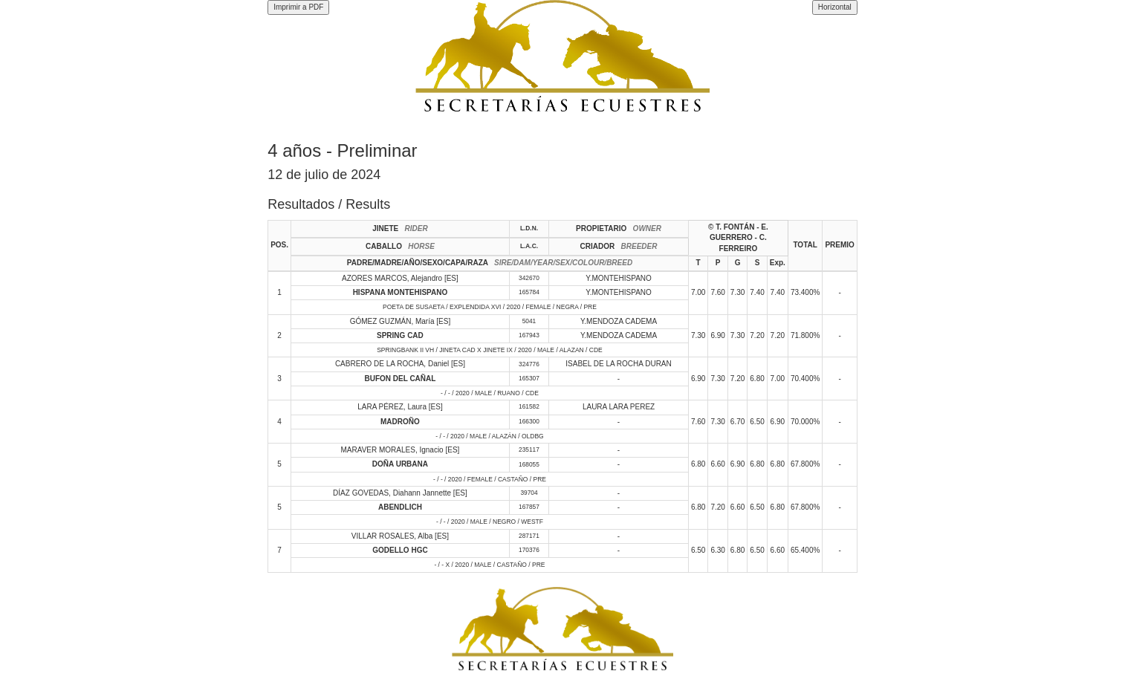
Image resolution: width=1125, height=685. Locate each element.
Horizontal (835, 7)
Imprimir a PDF (298, 7)
